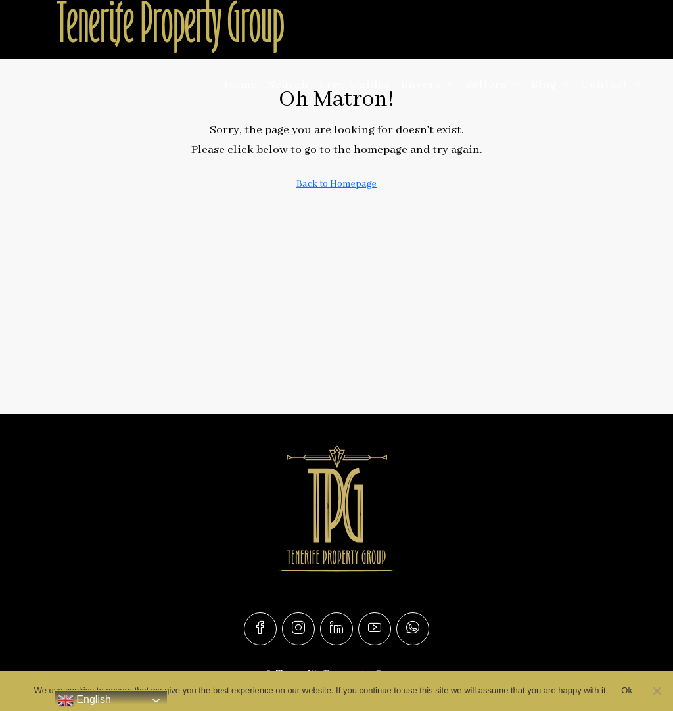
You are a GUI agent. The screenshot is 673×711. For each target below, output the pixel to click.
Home (241, 85)
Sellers (486, 85)
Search (288, 85)
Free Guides (354, 85)
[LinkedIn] (336, 628)
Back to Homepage (336, 184)
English (84, 700)
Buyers (421, 85)
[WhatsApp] (412, 628)
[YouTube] (374, 628)
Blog (544, 85)
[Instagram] (298, 628)
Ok (626, 690)
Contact (604, 85)
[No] (656, 690)
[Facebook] (260, 628)
